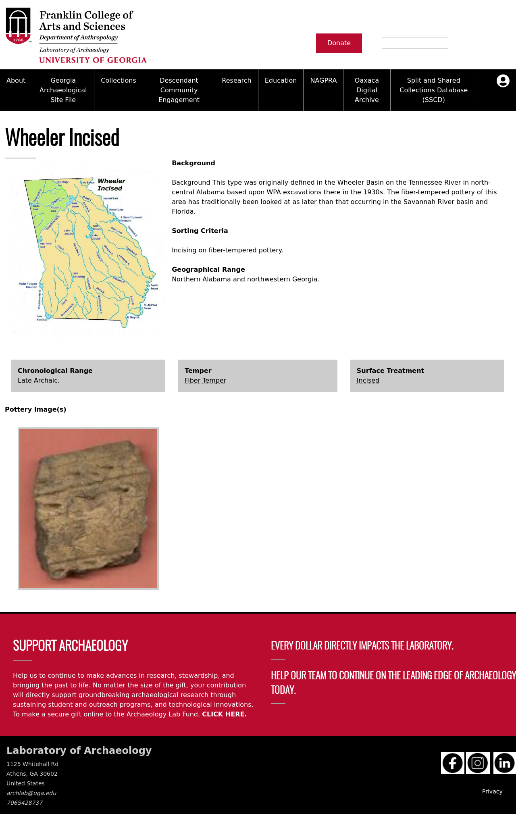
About (15, 80)
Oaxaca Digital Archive (367, 90)
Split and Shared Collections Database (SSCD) (433, 90)
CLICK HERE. (224, 714)
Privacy (492, 791)
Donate (339, 43)
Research (236, 80)
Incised (368, 380)
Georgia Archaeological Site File (63, 90)
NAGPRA (323, 80)
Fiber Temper (205, 380)
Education (281, 80)
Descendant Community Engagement (179, 90)
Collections (118, 80)
